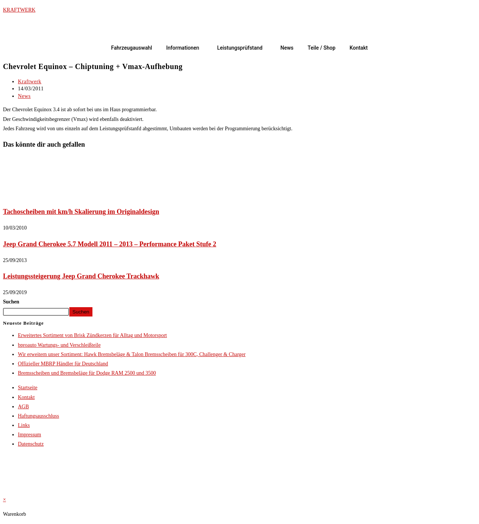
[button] (184, 48)
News (286, 48)
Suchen (11, 302)
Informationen (182, 48)
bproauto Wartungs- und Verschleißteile (59, 345)
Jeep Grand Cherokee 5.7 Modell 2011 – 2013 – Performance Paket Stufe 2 (109, 244)
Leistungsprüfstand (239, 48)
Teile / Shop (321, 48)
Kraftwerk (29, 81)
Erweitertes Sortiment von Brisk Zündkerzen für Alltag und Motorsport (92, 335)
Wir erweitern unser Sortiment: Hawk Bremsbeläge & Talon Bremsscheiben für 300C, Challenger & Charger (132, 354)
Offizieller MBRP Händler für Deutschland (63, 364)
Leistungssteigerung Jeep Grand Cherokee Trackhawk (81, 276)
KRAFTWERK (19, 10)
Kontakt (359, 48)
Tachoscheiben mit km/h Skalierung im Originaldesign (81, 211)
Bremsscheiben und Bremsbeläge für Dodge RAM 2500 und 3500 (87, 373)
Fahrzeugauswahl (131, 48)
